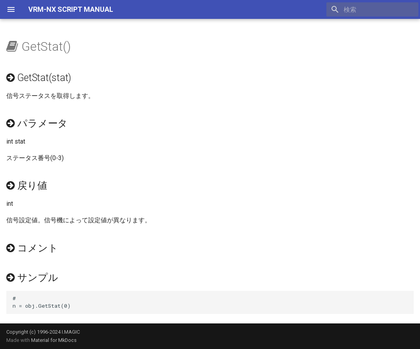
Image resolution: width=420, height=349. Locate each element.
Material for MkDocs (54, 340)
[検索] (372, 9)
